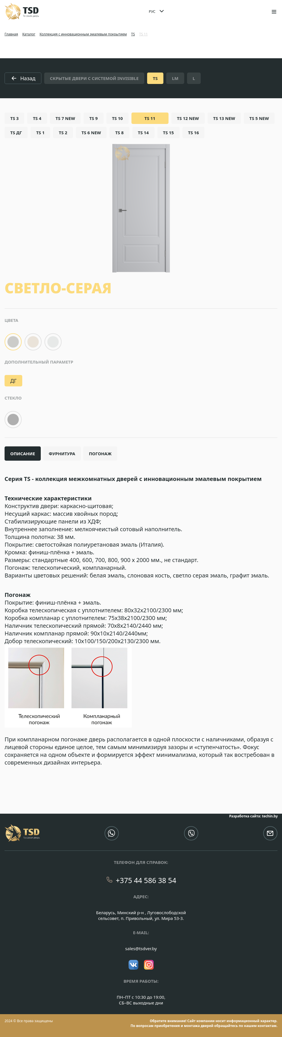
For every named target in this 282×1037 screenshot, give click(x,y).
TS (133, 34)
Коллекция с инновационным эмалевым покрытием (83, 34)
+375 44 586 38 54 (146, 880)
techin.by (270, 816)
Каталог (28, 34)
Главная (11, 34)
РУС (152, 11)
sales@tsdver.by (141, 948)
